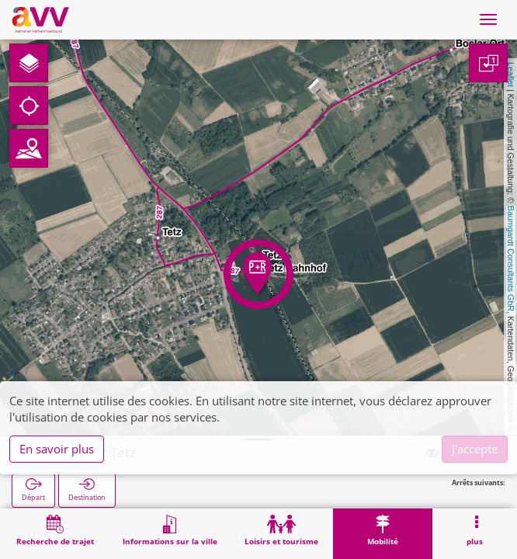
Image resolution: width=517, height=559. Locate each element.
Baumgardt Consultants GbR (510, 258)
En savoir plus (56, 449)
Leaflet (510, 74)
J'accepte (475, 449)
